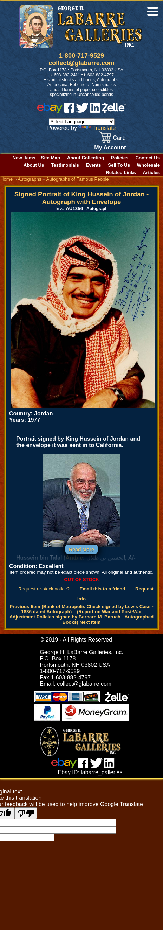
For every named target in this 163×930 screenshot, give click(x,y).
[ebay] (50, 111)
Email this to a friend (102, 589)
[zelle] (114, 111)
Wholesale (148, 165)
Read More (81, 549)
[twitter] (82, 111)
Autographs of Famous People (77, 179)
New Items (24, 157)
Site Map (50, 157)
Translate (97, 128)
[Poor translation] (25, 813)
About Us (34, 165)
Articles (151, 172)
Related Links (121, 172)
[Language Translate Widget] (82, 121)
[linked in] (95, 111)
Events (93, 165)
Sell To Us (119, 165)
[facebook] (69, 111)
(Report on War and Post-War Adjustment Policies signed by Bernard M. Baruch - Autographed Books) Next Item (81, 617)
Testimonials (65, 165)
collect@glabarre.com (81, 63)
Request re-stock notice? (44, 589)
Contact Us (147, 157)
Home (6, 179)
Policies (120, 157)
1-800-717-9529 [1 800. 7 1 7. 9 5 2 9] (81, 55)
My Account (110, 148)
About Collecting (85, 157)
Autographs (29, 179)
